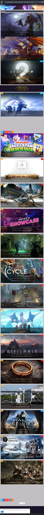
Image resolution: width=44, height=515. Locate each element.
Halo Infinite (20, 2)
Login (42, 2)
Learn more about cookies (25, 509)
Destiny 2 (15, 2)
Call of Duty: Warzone (9, 2)
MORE (23, 503)
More (32, 2)
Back (20, 503)
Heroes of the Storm (27, 2)
